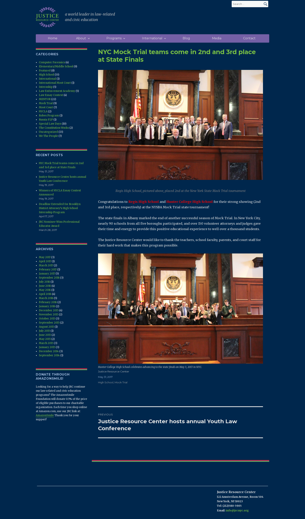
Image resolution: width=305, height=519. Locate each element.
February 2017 (48, 269)
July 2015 (44, 331)
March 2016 (46, 298)
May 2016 (45, 290)
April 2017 (45, 261)
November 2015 (48, 314)
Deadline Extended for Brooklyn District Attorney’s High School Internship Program (60, 208)
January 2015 (47, 347)
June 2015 (45, 335)
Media (216, 38)
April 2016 (45, 294)
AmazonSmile (45, 415)
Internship (46, 87)
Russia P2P (46, 119)
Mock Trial (121, 382)
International (152, 38)
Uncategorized (48, 132)
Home (52, 38)
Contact (249, 38)
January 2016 (47, 306)
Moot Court (46, 107)
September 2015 (49, 322)
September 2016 (49, 277)
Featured (45, 70)
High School (105, 382)
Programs (114, 38)
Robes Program (49, 115)
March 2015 (46, 343)
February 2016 (48, 302)
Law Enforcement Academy (57, 91)
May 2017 (45, 257)
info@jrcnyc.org (237, 510)
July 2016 (44, 281)
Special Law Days (50, 123)
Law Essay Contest (51, 95)
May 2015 (45, 339)
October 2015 (47, 318)
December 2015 (49, 310)
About (81, 38)
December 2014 (49, 351)
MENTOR (45, 99)
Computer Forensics (52, 62)
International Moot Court (55, 82)
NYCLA (43, 111)
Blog (186, 38)
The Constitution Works (54, 127)
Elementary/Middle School (56, 66)
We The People (48, 136)
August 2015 (46, 326)
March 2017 (46, 265)
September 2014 (49, 355)
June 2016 (45, 286)
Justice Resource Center (113, 371)
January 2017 (47, 273)
